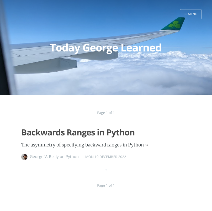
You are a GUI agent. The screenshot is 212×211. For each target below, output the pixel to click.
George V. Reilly (44, 156)
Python (72, 156)
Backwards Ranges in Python (78, 132)
